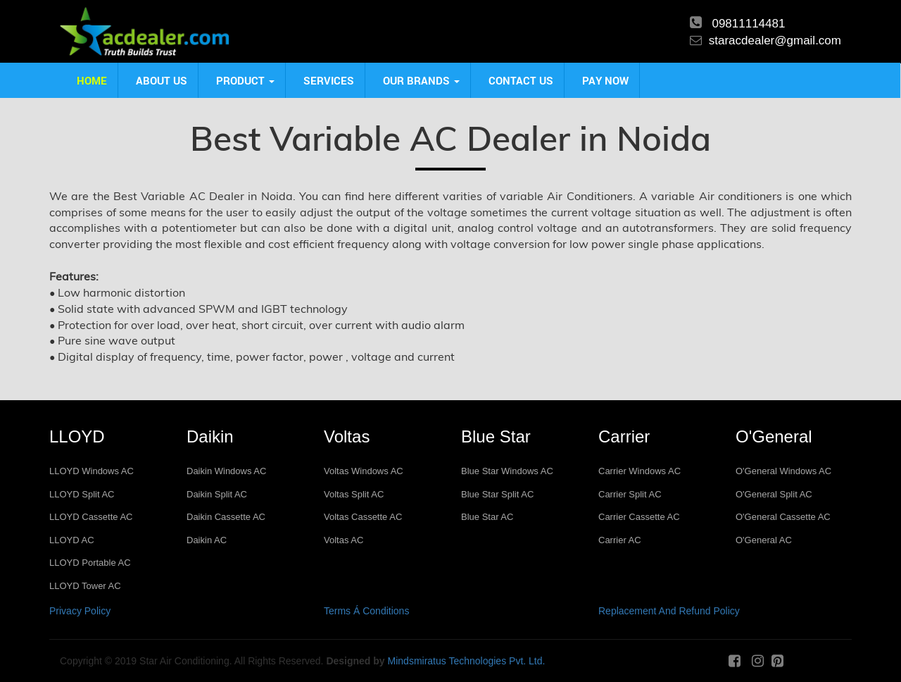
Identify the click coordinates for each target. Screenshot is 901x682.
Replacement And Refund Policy (669, 610)
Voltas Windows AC (363, 471)
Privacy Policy (80, 610)
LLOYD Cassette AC (91, 517)
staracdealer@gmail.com (775, 40)
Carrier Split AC (630, 494)
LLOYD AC (71, 540)
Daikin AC (207, 540)
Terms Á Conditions (366, 610)
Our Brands (421, 80)
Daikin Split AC (217, 494)
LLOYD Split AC (82, 494)
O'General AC (764, 540)
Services (328, 80)
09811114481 (748, 23)
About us (161, 80)
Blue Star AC (487, 517)
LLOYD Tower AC (85, 586)
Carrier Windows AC (639, 471)
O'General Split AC (774, 494)
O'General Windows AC (783, 471)
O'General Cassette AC (783, 517)
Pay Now (605, 80)
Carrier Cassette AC (639, 517)
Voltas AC (343, 540)
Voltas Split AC (354, 494)
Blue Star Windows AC (507, 471)
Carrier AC (619, 540)
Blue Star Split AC (497, 494)
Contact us (521, 80)
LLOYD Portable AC (90, 562)
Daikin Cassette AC (226, 517)
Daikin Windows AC (226, 471)
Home (92, 80)
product (245, 80)
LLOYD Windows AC (91, 471)
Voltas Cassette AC (363, 517)
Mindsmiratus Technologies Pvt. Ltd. (467, 660)
